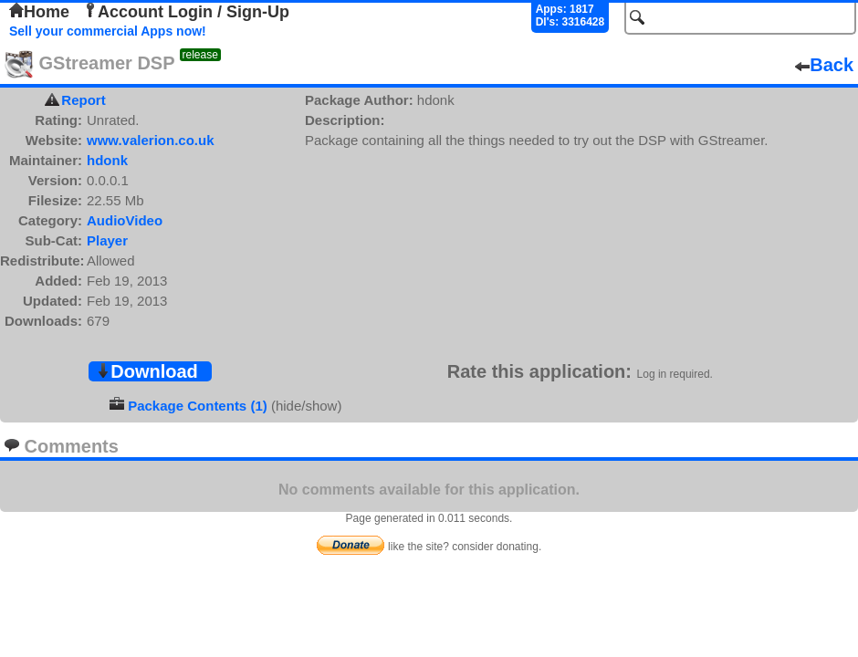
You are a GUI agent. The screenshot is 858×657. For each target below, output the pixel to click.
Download (147, 371)
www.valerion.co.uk (150, 140)
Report (83, 100)
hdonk (107, 160)
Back (824, 65)
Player (107, 240)
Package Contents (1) (197, 405)
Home (39, 12)
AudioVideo (124, 220)
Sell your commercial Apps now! (107, 31)
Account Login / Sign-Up (186, 12)
